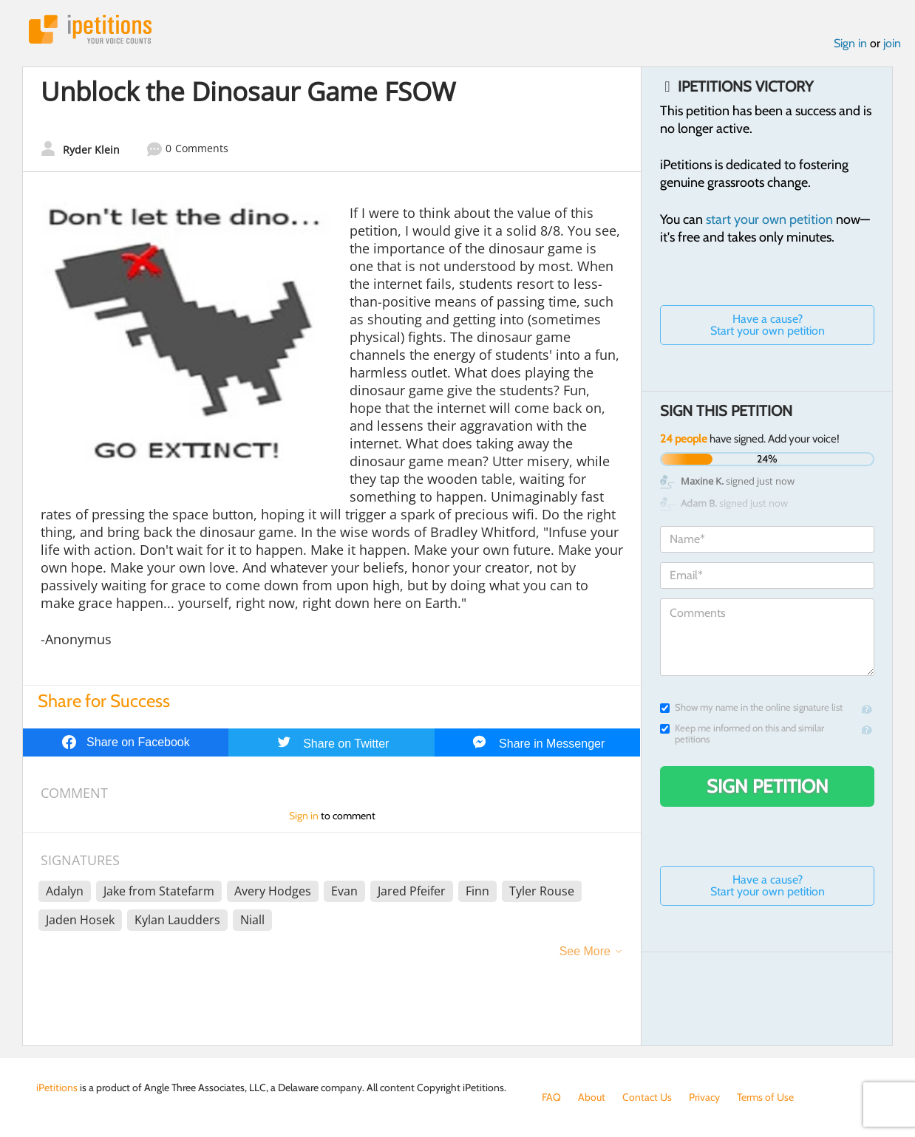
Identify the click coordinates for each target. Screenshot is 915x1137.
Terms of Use (765, 1097)
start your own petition (769, 219)
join (892, 43)
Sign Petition (768, 786)
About (591, 1097)
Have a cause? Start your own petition (767, 325)
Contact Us (647, 1097)
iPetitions (90, 29)
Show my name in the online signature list (751, 707)
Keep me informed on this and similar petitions (742, 734)
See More (584, 951)
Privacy (704, 1097)
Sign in (850, 43)
